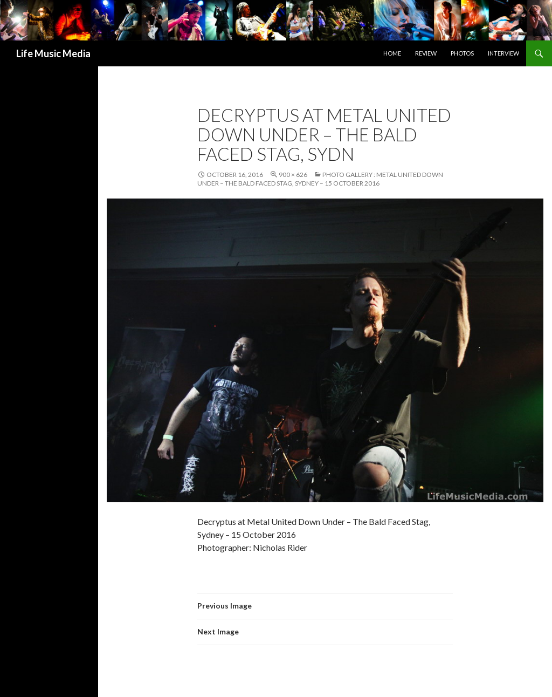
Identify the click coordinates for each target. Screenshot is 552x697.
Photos (462, 53)
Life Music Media (53, 53)
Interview (503, 53)
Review (426, 53)
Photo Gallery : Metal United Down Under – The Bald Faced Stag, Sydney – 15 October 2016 (320, 178)
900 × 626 (293, 174)
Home (392, 53)
